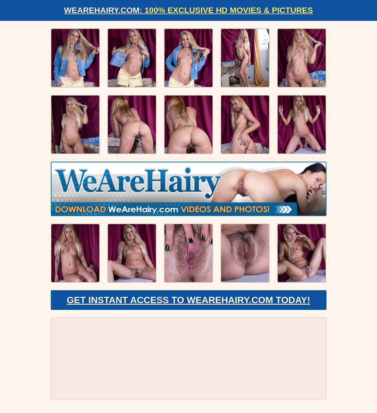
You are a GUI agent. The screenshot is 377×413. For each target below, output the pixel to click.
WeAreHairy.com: (188, 10)
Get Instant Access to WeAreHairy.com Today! (188, 300)
